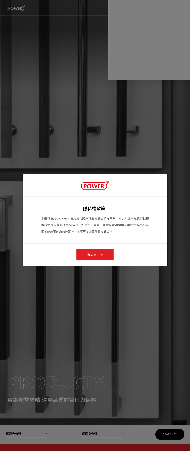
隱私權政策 (102, 232)
